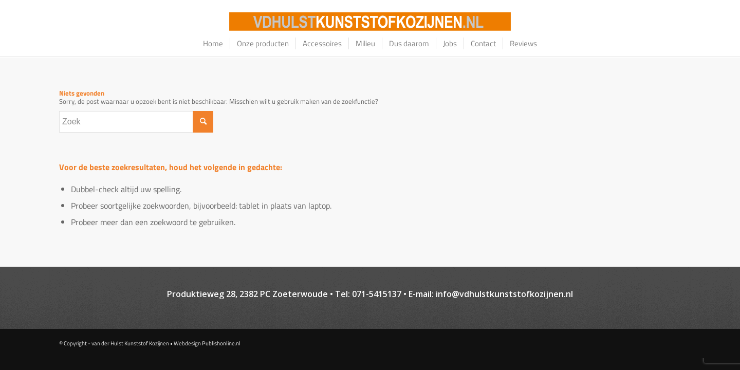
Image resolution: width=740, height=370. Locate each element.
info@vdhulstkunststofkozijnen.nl (504, 294)
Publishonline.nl (221, 343)
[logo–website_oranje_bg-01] (370, 21)
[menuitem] (213, 44)
